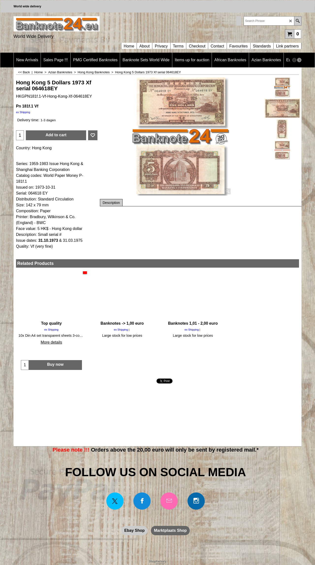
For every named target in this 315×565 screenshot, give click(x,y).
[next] (299, 60)
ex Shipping (23, 112)
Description (111, 203)
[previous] (294, 60)
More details (51, 342)
